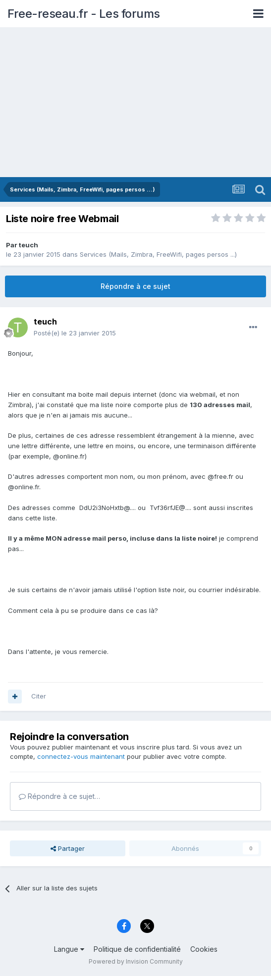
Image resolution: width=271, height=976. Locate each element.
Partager (68, 848)
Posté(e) (75, 333)
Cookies (203, 949)
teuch (28, 245)
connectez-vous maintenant (81, 756)
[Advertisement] (135, 103)
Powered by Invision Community (136, 961)
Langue (69, 949)
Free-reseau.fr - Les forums (83, 13)
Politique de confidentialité (137, 949)
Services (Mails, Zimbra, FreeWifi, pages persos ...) (158, 254)
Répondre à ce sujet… (59, 796)
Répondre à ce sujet (135, 286)
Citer (38, 696)
